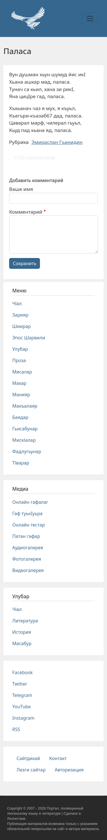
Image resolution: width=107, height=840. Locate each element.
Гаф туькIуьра (27, 513)
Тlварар (20, 463)
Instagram (23, 718)
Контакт (58, 758)
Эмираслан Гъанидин (56, 142)
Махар (19, 383)
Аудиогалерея (27, 547)
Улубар (20, 349)
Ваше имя (21, 189)
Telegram (22, 695)
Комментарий (25, 212)
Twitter (19, 684)
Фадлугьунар (26, 451)
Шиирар (21, 326)
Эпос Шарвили (28, 338)
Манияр (21, 394)
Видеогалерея (28, 570)
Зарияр (20, 315)
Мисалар (22, 372)
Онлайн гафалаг (30, 502)
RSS (16, 729)
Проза (19, 360)
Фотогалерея (26, 559)
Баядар (20, 417)
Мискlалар (24, 440)
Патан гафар (26, 536)
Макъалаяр (24, 406)
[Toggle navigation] (90, 18)
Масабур (21, 643)
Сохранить (24, 263)
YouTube (21, 706)
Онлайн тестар (28, 525)
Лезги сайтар (31, 770)
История (21, 632)
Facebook (22, 672)
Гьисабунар (25, 429)
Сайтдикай (28, 758)
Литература (25, 621)
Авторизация (69, 770)
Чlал (17, 303)
